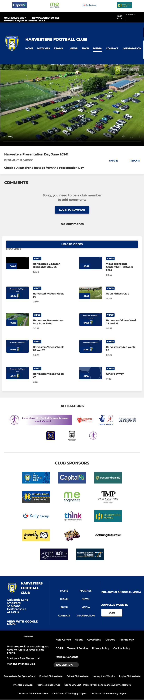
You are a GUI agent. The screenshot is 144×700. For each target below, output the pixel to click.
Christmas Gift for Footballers (33, 686)
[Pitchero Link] (133, 18)
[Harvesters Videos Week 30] (17, 285)
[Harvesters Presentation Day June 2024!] (17, 312)
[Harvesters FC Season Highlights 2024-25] (17, 255)
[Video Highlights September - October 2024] (90, 255)
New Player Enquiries (45, 18)
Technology (126, 632)
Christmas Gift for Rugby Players (69, 686)
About (79, 632)
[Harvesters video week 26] (90, 339)
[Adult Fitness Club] (90, 285)
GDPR (59, 641)
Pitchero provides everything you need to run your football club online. (28, 642)
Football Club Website (50, 669)
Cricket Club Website (77, 669)
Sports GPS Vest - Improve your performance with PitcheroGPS (97, 677)
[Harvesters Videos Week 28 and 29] (90, 312)
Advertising (94, 632)
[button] (29, 48)
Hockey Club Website (104, 669)
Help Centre (63, 632)
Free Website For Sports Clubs (19, 669)
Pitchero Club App (23, 677)
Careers (110, 632)
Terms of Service (77, 641)
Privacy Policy (100, 641)
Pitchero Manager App (48, 677)
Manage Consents (67, 649)
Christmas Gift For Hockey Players (108, 686)
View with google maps (22, 615)
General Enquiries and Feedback (24, 20)
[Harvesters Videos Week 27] (17, 365)
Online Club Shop (15, 18)
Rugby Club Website (129, 669)
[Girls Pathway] (90, 365)
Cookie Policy (121, 641)
